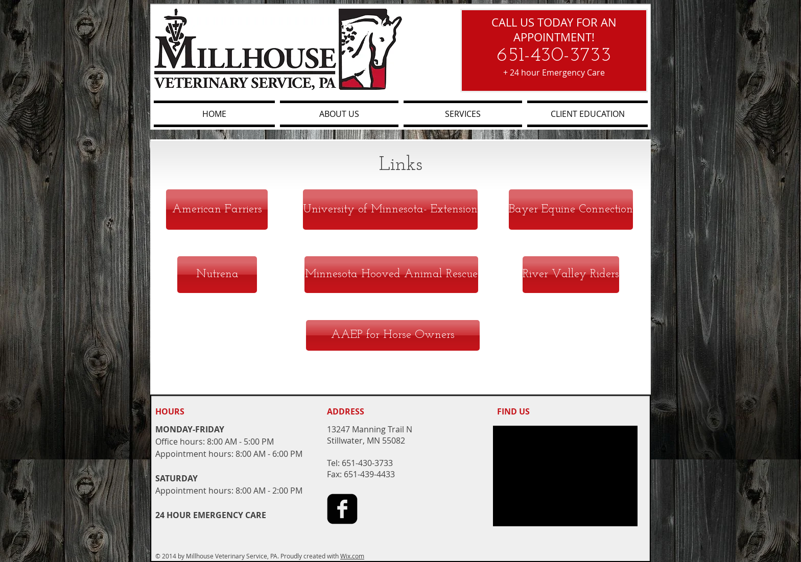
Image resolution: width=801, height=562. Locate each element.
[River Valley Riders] (571, 274)
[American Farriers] (217, 209)
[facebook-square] (342, 509)
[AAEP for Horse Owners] (393, 335)
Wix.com (352, 556)
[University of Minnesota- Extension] (390, 209)
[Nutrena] (217, 274)
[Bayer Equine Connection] (571, 209)
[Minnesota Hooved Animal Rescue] (391, 274)
